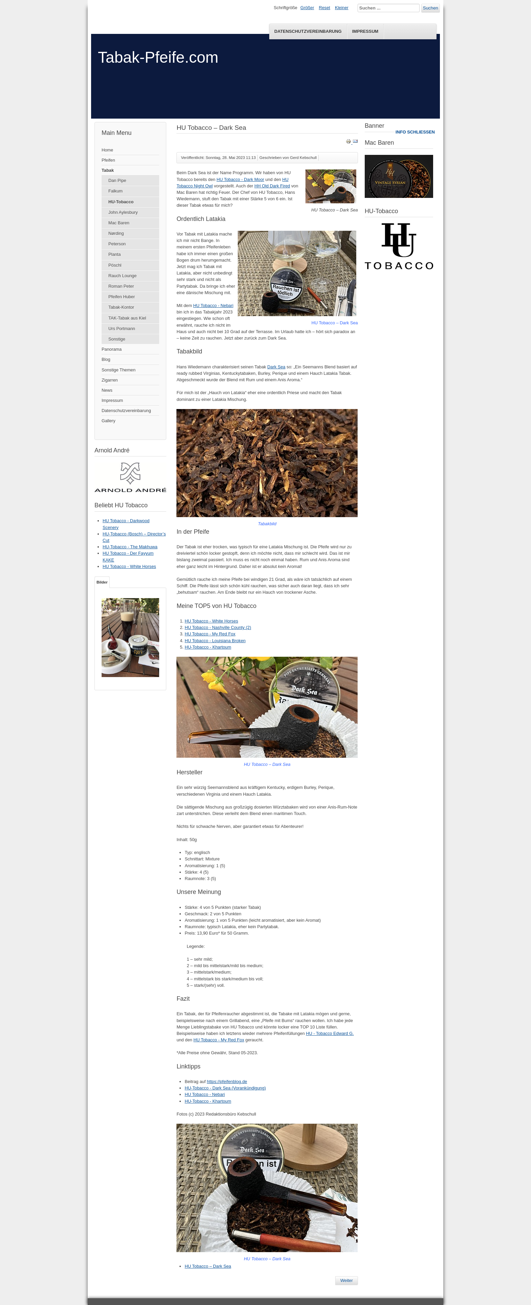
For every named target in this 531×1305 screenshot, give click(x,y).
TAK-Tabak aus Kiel (127, 318)
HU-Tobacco (120, 201)
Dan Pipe (117, 180)
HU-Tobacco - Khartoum (208, 647)
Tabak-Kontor (121, 307)
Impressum (365, 31)
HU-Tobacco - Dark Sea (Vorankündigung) (225, 1087)
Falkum (115, 190)
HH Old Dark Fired (272, 185)
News (107, 390)
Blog (106, 359)
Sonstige (116, 339)
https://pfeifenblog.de (227, 1081)
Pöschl (114, 265)
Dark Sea (276, 366)
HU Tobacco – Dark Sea (208, 1266)
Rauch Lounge (122, 275)
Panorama (112, 349)
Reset (324, 7)
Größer (307, 7)
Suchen (430, 8)
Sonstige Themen (118, 369)
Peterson (117, 243)
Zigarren (110, 380)
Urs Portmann (121, 328)
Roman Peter (121, 286)
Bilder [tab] (102, 582)
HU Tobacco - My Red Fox (210, 633)
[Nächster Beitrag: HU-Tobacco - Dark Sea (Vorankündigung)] (346, 1280)
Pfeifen (108, 160)
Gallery (108, 420)
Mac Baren (118, 222)
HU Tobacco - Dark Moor (240, 179)
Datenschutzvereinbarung (308, 31)
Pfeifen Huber (121, 296)
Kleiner (341, 7)
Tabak (108, 170)
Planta (114, 254)
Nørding (116, 233)
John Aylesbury (123, 212)
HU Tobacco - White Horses (211, 621)
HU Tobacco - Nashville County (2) (218, 627)
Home (107, 149)
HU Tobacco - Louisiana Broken (215, 640)
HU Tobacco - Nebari (213, 305)
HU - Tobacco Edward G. (330, 1033)
